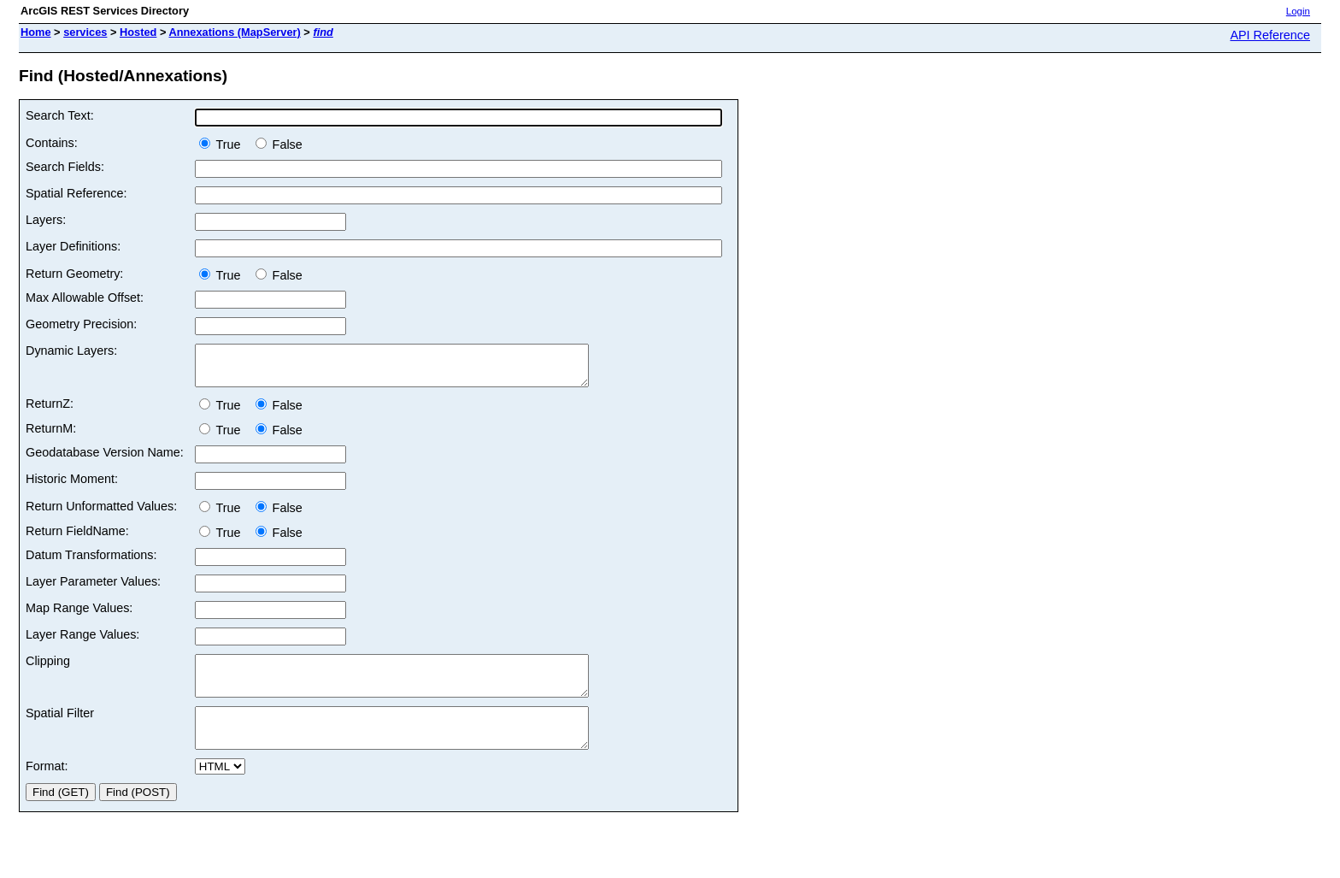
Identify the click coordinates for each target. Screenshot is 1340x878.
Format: (47, 789)
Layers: (46, 220)
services (85, 32)
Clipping (48, 668)
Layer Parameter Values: (93, 589)
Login (1298, 11)
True (223, 144)
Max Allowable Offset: (85, 297)
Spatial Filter (60, 728)
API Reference (1270, 35)
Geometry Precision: (81, 324)
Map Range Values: (79, 615)
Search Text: (60, 115)
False (279, 144)
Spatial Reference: (76, 193)
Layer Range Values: (82, 642)
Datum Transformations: (91, 562)
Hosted (138, 32)
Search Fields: (65, 167)
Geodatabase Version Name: (105, 460)
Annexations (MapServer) (234, 32)
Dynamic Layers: (71, 350)
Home (36, 32)
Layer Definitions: (73, 246)
